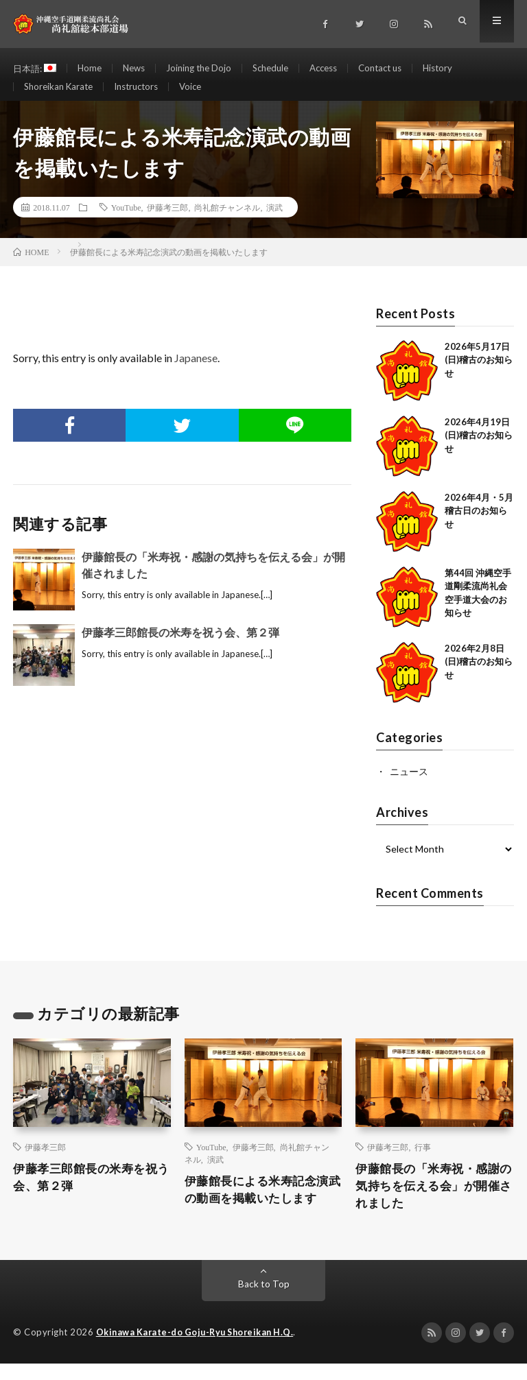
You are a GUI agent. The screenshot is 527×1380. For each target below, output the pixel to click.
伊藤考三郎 (167, 221)
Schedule (283, 68)
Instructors (144, 93)
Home (93, 68)
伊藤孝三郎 (45, 1160)
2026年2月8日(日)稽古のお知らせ (479, 675)
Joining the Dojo (207, 68)
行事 (422, 1160)
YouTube (126, 221)
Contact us (401, 68)
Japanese (196, 371)
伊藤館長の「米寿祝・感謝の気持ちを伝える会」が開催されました (431, 1201)
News (139, 68)
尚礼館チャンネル (227, 221)
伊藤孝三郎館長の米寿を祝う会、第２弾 (180, 645)
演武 (274, 221)
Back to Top (264, 1301)
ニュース (409, 785)
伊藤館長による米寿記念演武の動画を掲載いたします (261, 1204)
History (462, 68)
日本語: (36, 68)
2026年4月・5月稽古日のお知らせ (479, 524)
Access (340, 68)
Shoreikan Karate (61, 93)
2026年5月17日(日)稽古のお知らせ (479, 373)
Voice (202, 93)
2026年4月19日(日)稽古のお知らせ (479, 449)
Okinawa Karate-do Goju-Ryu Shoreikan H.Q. (199, 1349)
